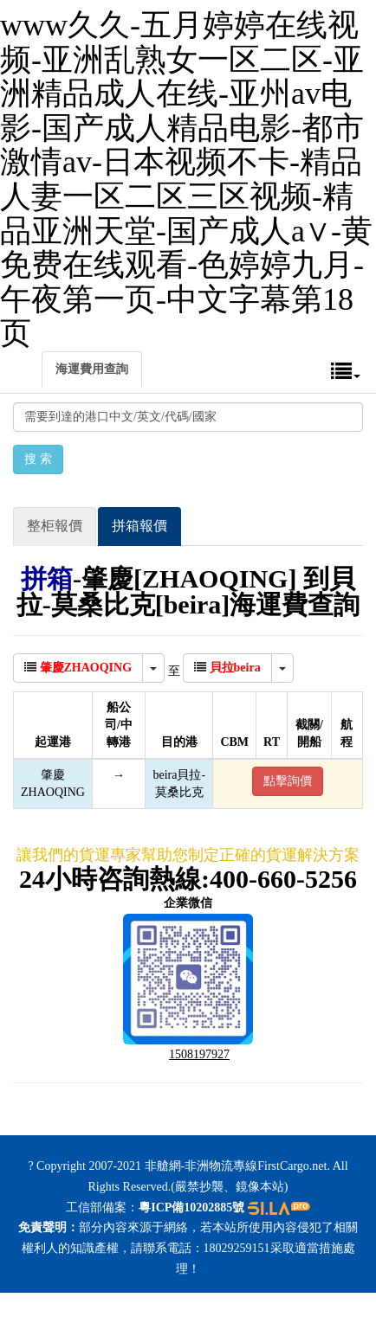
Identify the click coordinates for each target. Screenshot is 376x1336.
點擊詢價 (287, 780)
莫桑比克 (179, 792)
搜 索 (38, 459)
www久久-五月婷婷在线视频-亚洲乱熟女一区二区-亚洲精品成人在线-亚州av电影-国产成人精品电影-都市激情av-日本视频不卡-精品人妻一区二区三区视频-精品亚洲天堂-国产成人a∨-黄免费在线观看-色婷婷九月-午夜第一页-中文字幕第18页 (186, 179)
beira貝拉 (176, 774)
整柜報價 (54, 525)
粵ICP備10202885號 (191, 1207)
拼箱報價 (139, 525)
